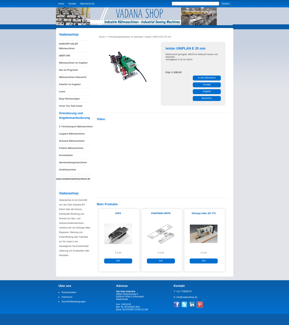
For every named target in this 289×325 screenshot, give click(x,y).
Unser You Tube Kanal (70, 106)
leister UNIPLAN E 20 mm (158, 37)
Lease (62, 91)
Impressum (67, 297)
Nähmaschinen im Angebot (73, 63)
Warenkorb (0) (87, 3)
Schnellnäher (66, 155)
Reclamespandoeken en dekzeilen (126, 37)
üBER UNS (64, 55)
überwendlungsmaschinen (73, 162)
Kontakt (72, 3)
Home (61, 3)
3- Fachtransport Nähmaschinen (76, 126)
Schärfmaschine (67, 169)
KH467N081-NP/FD (161, 213)
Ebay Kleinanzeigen (69, 98)
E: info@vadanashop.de (185, 297)
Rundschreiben (69, 292)
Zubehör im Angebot (70, 84)
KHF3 (118, 213)
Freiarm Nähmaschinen (71, 148)
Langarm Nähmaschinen (72, 133)
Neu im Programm (68, 70)
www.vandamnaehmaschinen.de (73, 179)
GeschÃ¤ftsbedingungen (74, 301)
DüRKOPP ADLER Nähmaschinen (68, 46)
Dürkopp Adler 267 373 (204, 213)
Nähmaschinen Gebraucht (72, 77)
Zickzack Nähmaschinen (72, 141)
